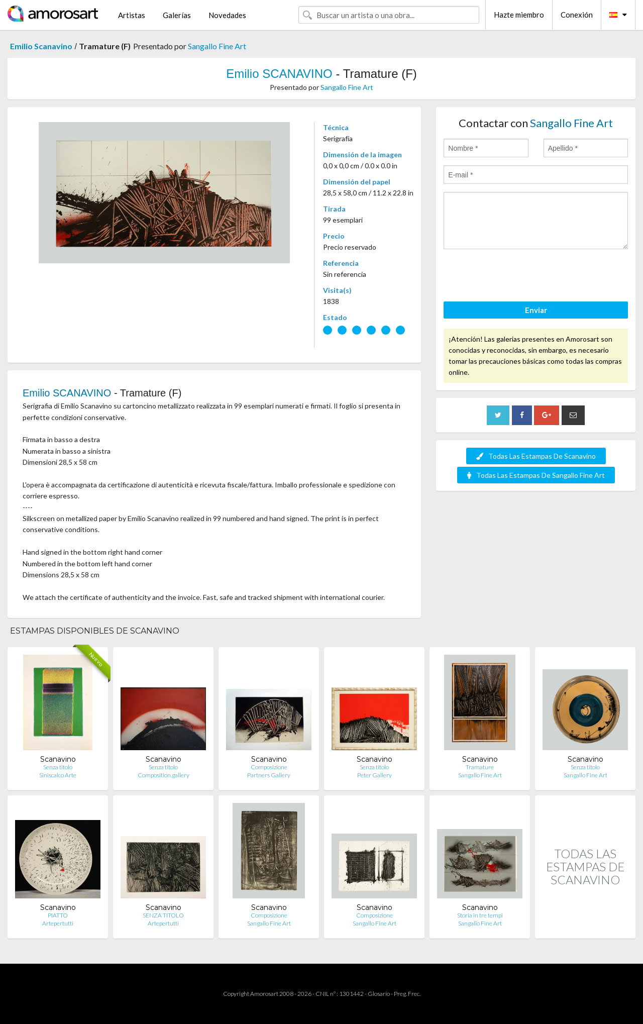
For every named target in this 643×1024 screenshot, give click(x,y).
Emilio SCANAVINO (279, 73)
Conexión (577, 14)
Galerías (177, 15)
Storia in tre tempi (480, 915)
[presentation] (520, 276)
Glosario (379, 993)
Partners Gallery (268, 775)
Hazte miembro (519, 14)
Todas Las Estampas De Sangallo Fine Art (536, 475)
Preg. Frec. (407, 993)
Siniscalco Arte (57, 775)
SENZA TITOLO (163, 915)
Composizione (269, 767)
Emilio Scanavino (41, 46)
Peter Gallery (374, 775)
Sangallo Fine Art (217, 46)
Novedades (227, 15)
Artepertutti (57, 923)
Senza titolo (57, 767)
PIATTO (58, 915)
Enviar (536, 310)
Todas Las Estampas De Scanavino (536, 456)
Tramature (480, 767)
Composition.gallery (163, 775)
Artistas (131, 15)
